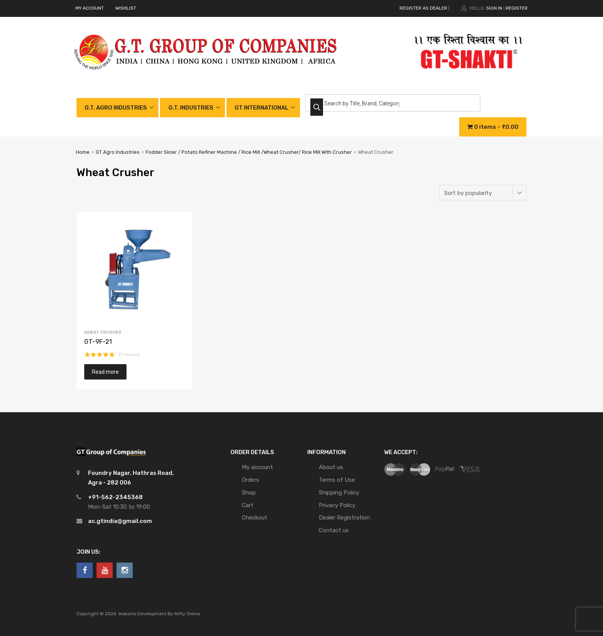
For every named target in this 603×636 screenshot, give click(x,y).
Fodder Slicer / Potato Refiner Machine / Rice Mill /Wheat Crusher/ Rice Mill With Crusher (249, 152)
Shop (249, 492)
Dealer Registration (344, 517)
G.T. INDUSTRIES (190, 107)
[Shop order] (482, 192)
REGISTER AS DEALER (423, 8)
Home (83, 152)
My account (257, 467)
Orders (250, 479)
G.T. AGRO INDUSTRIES (116, 107)
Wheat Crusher (103, 332)
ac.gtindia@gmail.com (120, 521)
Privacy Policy (337, 505)
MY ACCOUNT (89, 8)
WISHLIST (125, 8)
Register (517, 8)
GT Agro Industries (118, 152)
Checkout (254, 517)
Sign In (494, 8)
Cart (247, 505)
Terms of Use (337, 479)
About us (331, 467)
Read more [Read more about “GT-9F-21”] (105, 372)
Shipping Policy (339, 492)
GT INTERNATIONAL (261, 107)
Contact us (334, 530)
